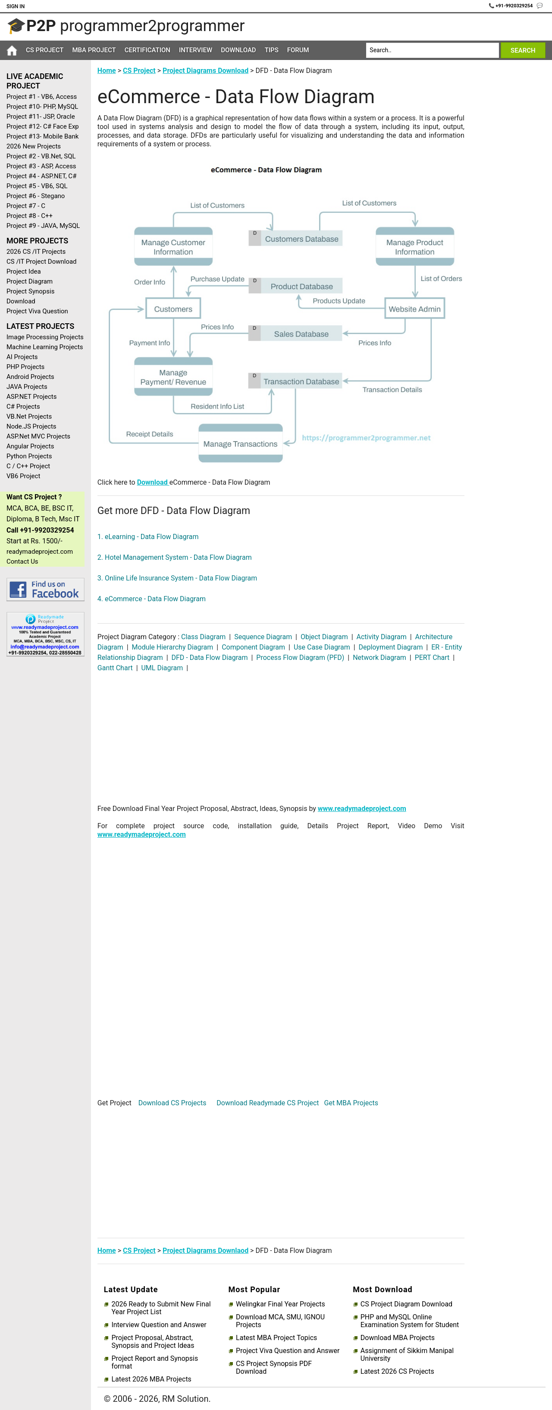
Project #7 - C (25, 206)
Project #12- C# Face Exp (42, 126)
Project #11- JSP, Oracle (40, 116)
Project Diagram (29, 281)
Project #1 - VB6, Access (41, 97)
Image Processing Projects (45, 337)
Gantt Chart (116, 668)
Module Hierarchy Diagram (172, 647)
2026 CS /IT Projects (36, 252)
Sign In (15, 6)
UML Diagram (162, 668)
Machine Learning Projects (44, 347)
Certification (147, 50)
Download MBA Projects (398, 1338)
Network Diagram (379, 657)
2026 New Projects (33, 146)
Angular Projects (30, 446)
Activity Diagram (381, 637)
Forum (298, 50)
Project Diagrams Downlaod (205, 1250)
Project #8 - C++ (29, 216)
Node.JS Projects (31, 426)
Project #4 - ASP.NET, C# (41, 176)
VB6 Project (23, 476)
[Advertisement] (42, 800)
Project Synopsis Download (30, 296)
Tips (272, 50)
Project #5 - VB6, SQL (37, 186)
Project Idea (23, 271)
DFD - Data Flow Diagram (210, 657)
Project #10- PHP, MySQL (42, 106)
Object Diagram (324, 637)
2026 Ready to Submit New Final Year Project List (160, 1308)
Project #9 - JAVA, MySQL (43, 226)
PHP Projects (25, 367)
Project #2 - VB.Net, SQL (41, 156)
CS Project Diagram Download (406, 1304)
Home (106, 70)
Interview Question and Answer (158, 1325)
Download (238, 50)
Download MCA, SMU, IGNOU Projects (280, 1321)
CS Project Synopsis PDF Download (274, 1367)
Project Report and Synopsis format (154, 1362)
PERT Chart (432, 657)
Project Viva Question (37, 311)
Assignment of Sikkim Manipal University (407, 1355)
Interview (195, 50)
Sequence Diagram (263, 637)
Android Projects (30, 377)
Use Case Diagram (322, 647)
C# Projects (23, 406)
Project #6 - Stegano (35, 196)
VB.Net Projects (29, 416)
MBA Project (94, 50)
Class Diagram (204, 637)
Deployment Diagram (391, 647)
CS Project (44, 50)
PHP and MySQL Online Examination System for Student (410, 1321)
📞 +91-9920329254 (511, 6)
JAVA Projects (26, 387)
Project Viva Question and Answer (287, 1351)
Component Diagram (253, 647)
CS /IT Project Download (41, 261)
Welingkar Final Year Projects (280, 1304)
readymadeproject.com (39, 551)
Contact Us (22, 561)
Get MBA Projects (351, 1103)
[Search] (432, 50)
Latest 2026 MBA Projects (151, 1379)
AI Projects (22, 357)
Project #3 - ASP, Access (41, 166)
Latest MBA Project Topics (276, 1338)
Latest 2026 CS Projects (397, 1371)
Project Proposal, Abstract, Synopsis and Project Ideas (152, 1342)
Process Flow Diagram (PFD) (300, 657)
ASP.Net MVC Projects (38, 436)
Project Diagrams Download (205, 70)
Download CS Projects (172, 1103)
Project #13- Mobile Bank (42, 136)
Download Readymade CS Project (267, 1103)
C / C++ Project (28, 466)
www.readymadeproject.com (362, 808)
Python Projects (29, 456)
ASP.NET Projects (31, 397)
